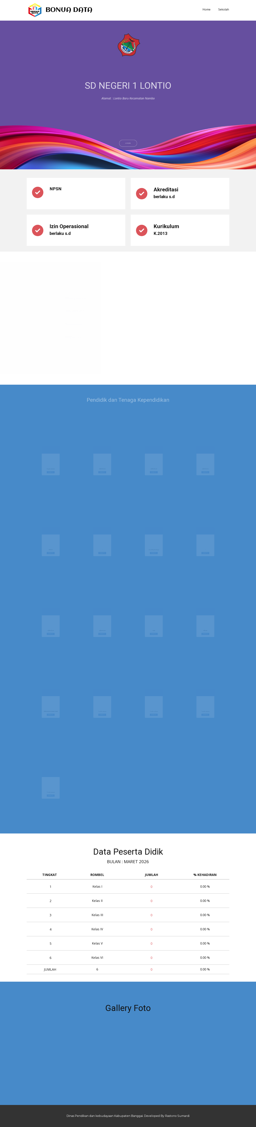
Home (206, 9)
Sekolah (223, 9)
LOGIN (128, 156)
